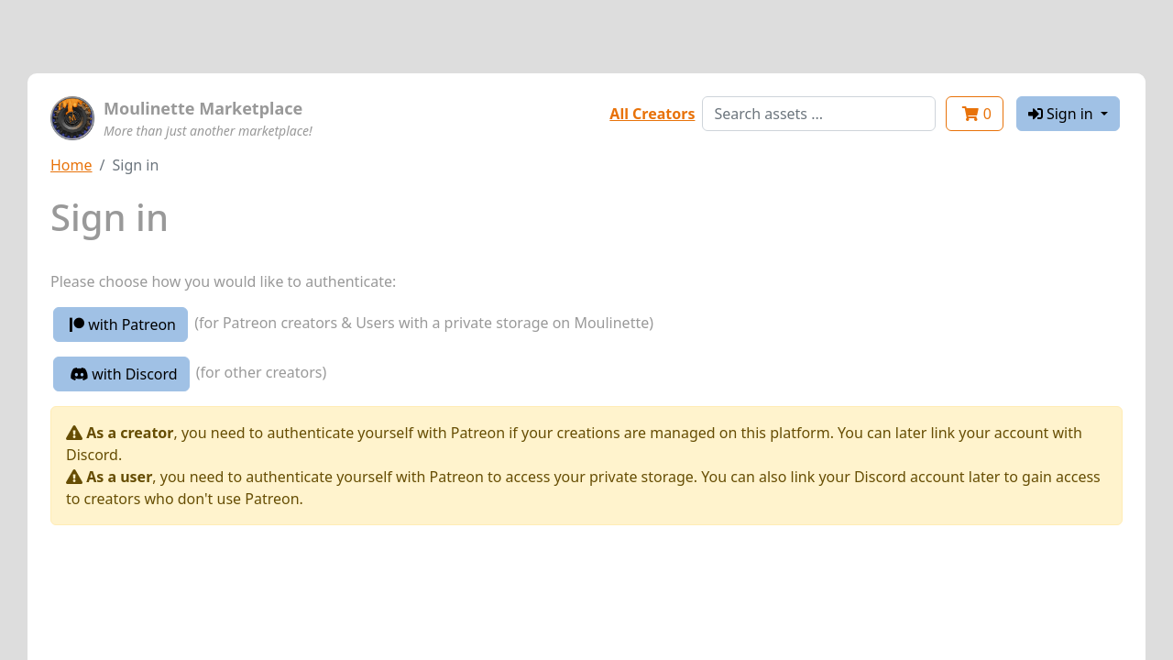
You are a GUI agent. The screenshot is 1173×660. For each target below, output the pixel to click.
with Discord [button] (124, 374)
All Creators (652, 114)
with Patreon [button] (123, 324)
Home (71, 165)
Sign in (1062, 114)
